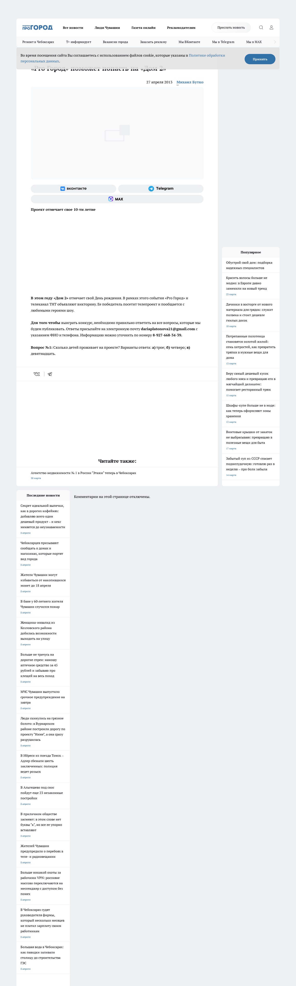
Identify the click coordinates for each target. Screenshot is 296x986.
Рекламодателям (181, 28)
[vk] (37, 374)
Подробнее (125, 920)
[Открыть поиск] (261, 27)
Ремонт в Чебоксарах (38, 42)
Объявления (23, 855)
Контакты (126, 850)
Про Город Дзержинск (64, 830)
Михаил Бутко (190, 82)
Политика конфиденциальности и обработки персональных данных (55, 926)
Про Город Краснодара (135, 830)
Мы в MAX (254, 42)
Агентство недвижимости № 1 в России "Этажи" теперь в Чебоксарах (117, 476)
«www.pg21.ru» (44, 869)
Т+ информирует (78, 42)
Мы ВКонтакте (189, 42)
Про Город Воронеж (133, 820)
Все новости (73, 28)
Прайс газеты (24, 860)
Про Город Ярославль (29, 825)
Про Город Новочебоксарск (32, 820)
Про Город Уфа (131, 825)
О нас (71, 850)
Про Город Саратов (169, 825)
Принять (260, 59)
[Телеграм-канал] (161, 189)
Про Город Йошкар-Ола (100, 820)
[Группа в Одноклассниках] (206, 827)
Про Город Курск (61, 825)
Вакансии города (115, 42)
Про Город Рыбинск (98, 825)
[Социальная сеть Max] (117, 199)
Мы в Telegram (223, 42)
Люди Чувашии (107, 28)
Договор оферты (78, 855)
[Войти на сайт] (271, 27)
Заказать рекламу (153, 42)
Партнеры (126, 860)
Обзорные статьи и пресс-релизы (139, 855)
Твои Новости (60, 820)
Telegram (21, 850)
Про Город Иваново (169, 820)
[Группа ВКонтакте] (73, 189)
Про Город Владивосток (100, 830)
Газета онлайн (144, 28)
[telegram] (51, 374)
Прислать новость (231, 27)
